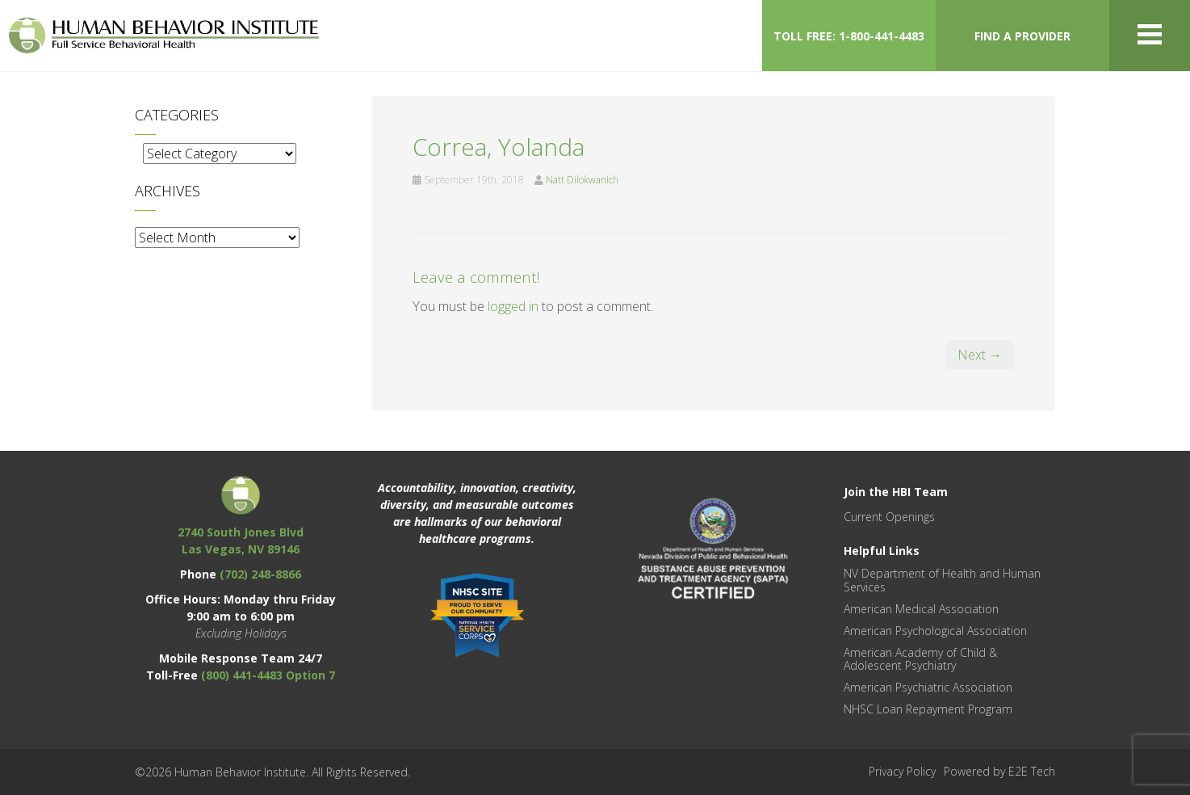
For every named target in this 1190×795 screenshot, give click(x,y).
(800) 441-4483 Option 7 (268, 675)
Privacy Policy (902, 771)
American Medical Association (921, 608)
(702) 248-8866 (260, 574)
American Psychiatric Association (928, 687)
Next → (979, 355)
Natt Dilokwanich (582, 180)
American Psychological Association (935, 630)
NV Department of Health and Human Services (942, 580)
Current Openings (889, 516)
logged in (513, 306)
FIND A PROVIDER (1022, 36)
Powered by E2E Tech (999, 771)
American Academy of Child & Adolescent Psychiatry (920, 659)
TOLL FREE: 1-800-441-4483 (848, 36)
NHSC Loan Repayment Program (928, 709)
